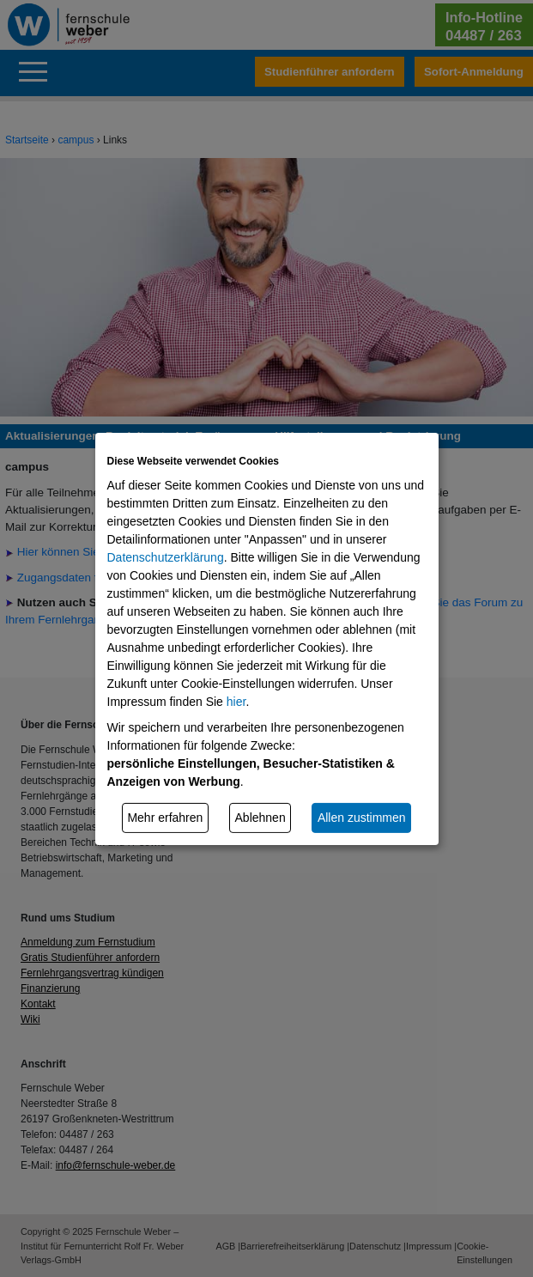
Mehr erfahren (165, 817)
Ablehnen (260, 817)
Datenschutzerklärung (165, 557)
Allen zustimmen (362, 817)
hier (236, 701)
